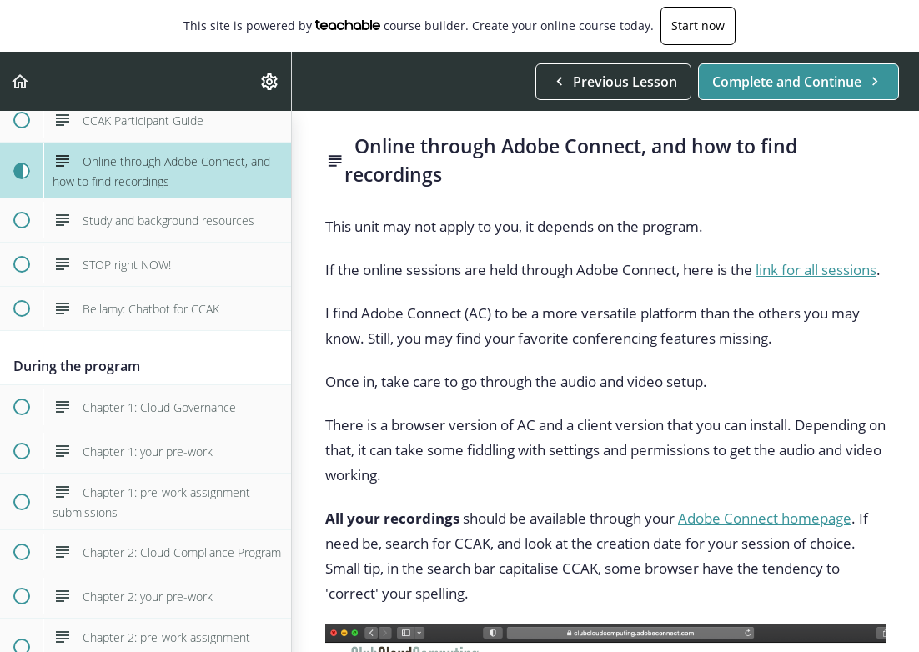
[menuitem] (270, 81)
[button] (21, 81)
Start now (698, 25)
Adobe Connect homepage (764, 518)
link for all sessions (816, 269)
